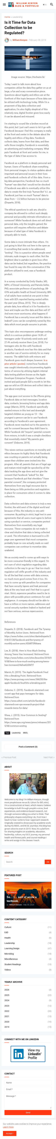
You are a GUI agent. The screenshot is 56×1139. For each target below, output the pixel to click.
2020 (28, 1021)
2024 (28, 1000)
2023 (28, 1005)
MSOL (25, 733)
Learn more (8, 1127)
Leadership (17, 17)
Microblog (28, 953)
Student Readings (28, 964)
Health (28, 937)
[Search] (25, 862)
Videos (28, 969)
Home (7, 17)
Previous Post (9, 757)
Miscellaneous (28, 959)
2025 (28, 995)
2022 (28, 1011)
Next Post (48, 757)
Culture (28, 927)
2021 (28, 1016)
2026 (28, 989)
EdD (28, 932)
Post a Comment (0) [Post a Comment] (28, 747)
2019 (28, 1027)
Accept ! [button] (9, 1133)
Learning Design (28, 948)
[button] (4, 4)
